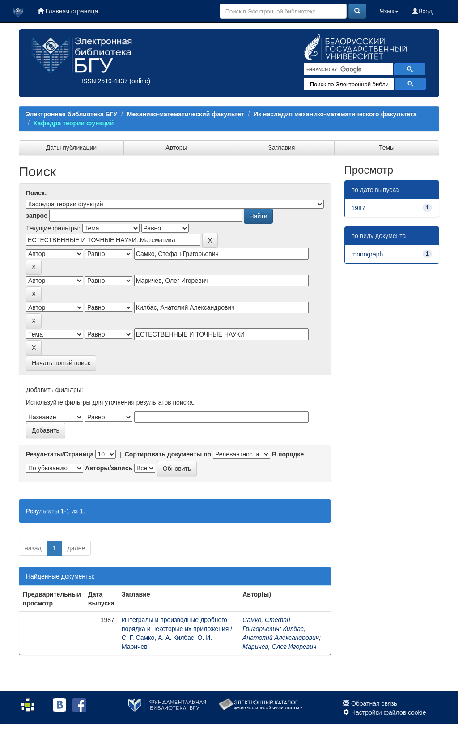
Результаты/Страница (60, 454)
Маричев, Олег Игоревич (279, 646)
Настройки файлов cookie (388, 712)
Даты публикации (71, 147)
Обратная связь (374, 703)
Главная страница (68, 11)
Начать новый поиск (61, 362)
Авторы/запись (108, 468)
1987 (358, 208)
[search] (347, 69)
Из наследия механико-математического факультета (335, 114)
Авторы (176, 147)
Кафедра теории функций (74, 123)
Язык (389, 11)
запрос (36, 215)
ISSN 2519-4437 (104, 81)
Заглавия (281, 147)
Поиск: (36, 192)
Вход (422, 11)
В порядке (288, 454)
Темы (386, 147)
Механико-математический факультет (185, 114)
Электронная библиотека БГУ (71, 114)
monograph (367, 254)
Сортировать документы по (168, 454)
